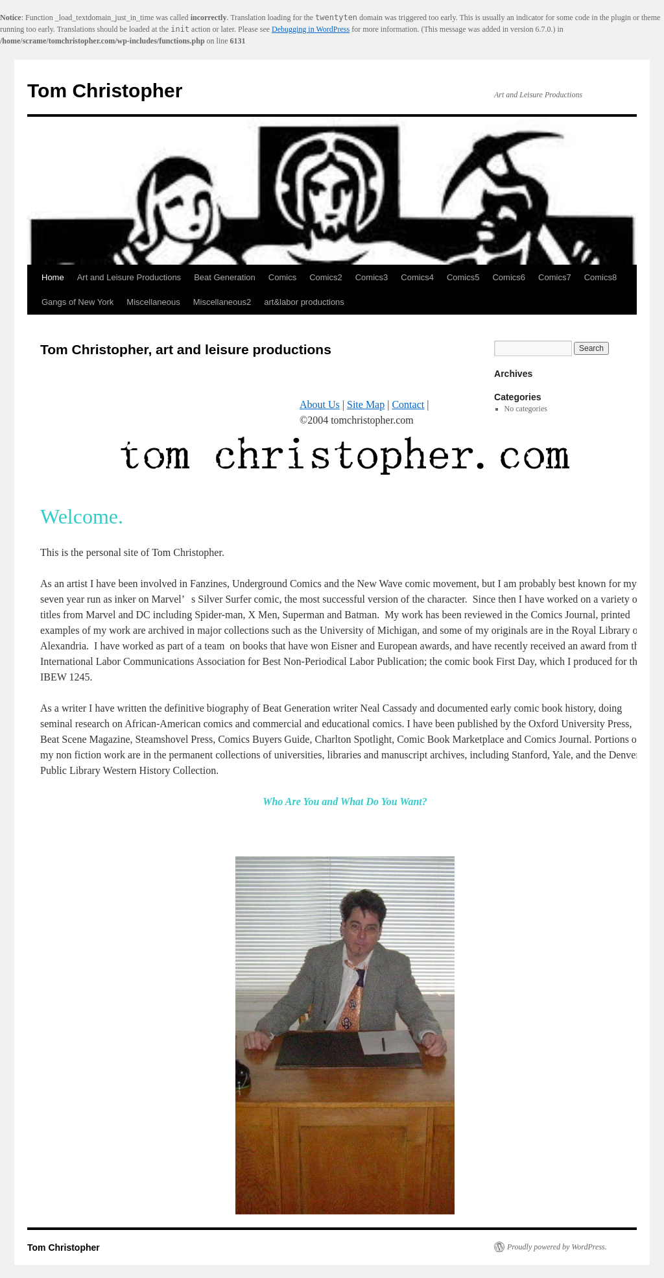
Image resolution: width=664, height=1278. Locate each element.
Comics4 (417, 277)
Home (53, 277)
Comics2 (325, 277)
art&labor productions (304, 302)
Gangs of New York (77, 302)
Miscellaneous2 (222, 302)
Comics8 (600, 277)
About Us (320, 404)
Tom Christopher (104, 90)
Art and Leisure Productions (129, 277)
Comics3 (371, 277)
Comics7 (554, 277)
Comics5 (463, 277)
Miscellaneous (153, 302)
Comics (282, 277)
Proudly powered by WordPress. (557, 1246)
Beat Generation (224, 277)
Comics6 (508, 277)
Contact (408, 404)
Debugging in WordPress (311, 29)
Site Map (366, 404)
